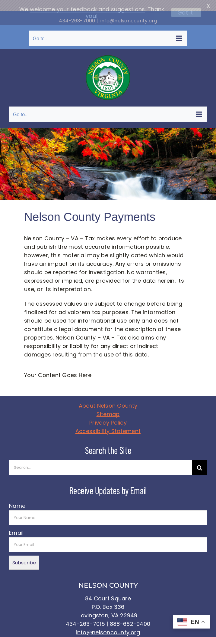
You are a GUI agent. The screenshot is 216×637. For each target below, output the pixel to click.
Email (16, 522)
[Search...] (100, 456)
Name (17, 495)
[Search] (199, 456)
